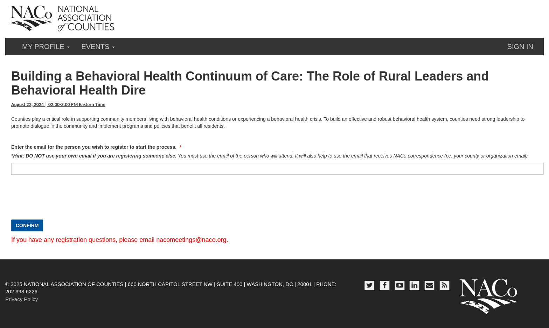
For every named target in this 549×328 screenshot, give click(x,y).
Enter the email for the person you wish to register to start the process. (94, 147)
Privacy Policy (21, 299)
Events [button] (98, 46)
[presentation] (64, 200)
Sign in (520, 46)
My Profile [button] (46, 46)
